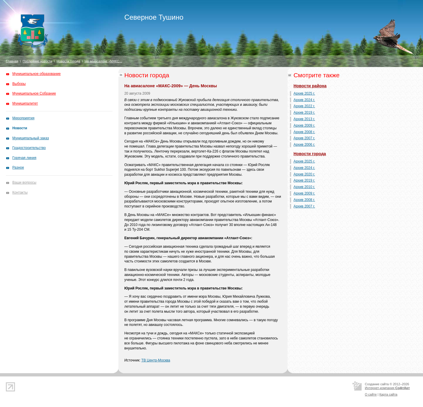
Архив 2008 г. (304, 132)
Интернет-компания (387, 388)
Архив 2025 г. (304, 93)
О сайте (371, 394)
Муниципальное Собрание (34, 93)
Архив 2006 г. (304, 145)
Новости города (68, 61)
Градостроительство (29, 148)
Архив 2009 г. (304, 125)
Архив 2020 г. (304, 174)
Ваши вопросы (24, 182)
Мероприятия (23, 118)
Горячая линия (24, 158)
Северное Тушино (153, 17)
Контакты (20, 192)
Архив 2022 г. (304, 106)
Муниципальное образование (36, 74)
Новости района (309, 85)
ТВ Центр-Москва (155, 360)
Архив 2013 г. (304, 119)
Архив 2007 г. (304, 138)
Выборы (19, 84)
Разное (18, 167)
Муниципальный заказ (30, 138)
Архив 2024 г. (304, 100)
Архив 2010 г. (304, 187)
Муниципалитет (25, 103)
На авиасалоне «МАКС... (103, 61)
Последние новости (37, 61)
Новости (19, 128)
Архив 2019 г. (304, 112)
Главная (12, 61)
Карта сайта (388, 394)
